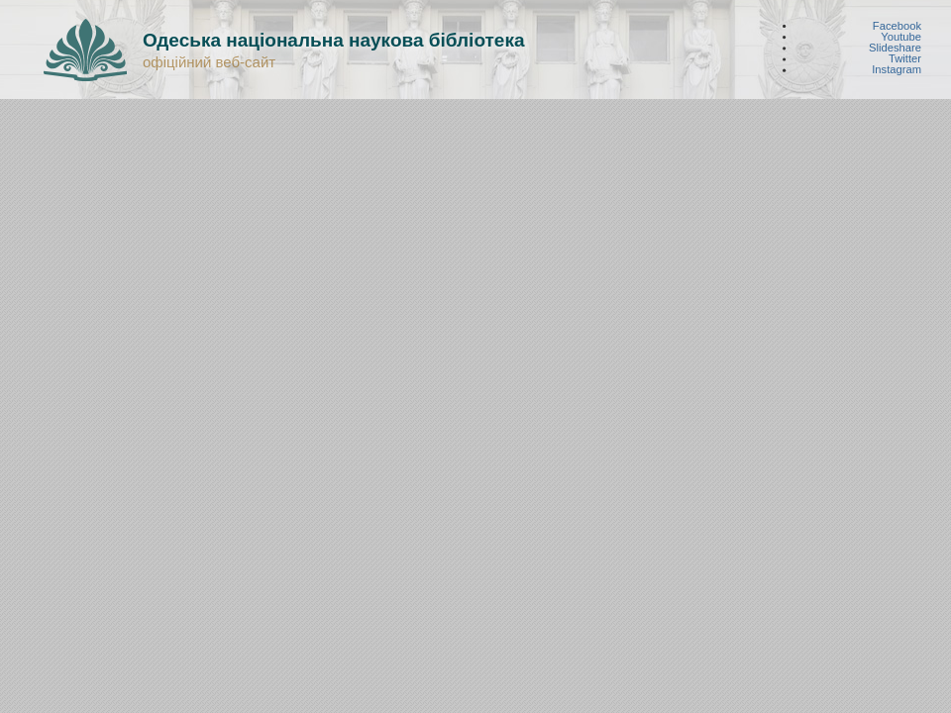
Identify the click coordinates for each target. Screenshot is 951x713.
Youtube (901, 36)
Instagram (896, 69)
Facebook (897, 25)
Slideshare (895, 48)
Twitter (905, 58)
